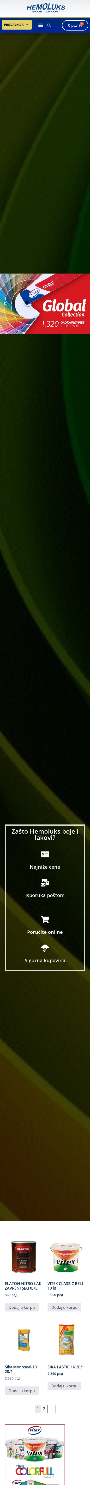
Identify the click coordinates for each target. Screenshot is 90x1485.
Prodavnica (16, 23)
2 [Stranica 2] (44, 1408)
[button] (41, 25)
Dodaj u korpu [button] (22, 1307)
